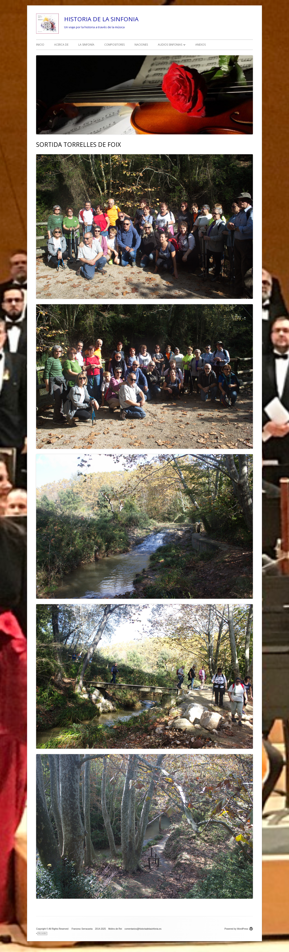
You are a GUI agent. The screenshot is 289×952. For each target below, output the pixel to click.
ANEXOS (200, 45)
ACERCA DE (61, 45)
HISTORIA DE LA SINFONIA (101, 19)
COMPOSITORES (114, 45)
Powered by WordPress (238, 929)
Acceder (42, 933)
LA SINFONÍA (86, 45)
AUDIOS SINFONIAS (170, 45)
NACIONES (141, 45)
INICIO (40, 45)
